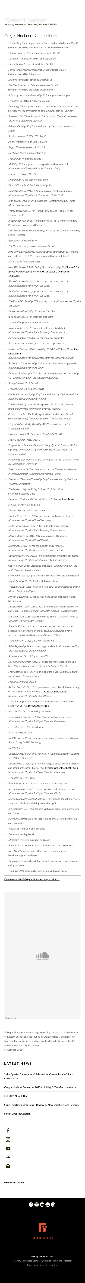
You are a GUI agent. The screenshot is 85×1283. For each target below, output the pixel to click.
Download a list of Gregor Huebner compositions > (32, 879)
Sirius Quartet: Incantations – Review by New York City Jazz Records (41, 1104)
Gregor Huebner (41, 1256)
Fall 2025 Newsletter (15, 1095)
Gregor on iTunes (14, 1182)
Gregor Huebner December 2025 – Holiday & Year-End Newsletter (40, 1087)
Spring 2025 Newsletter (17, 1113)
